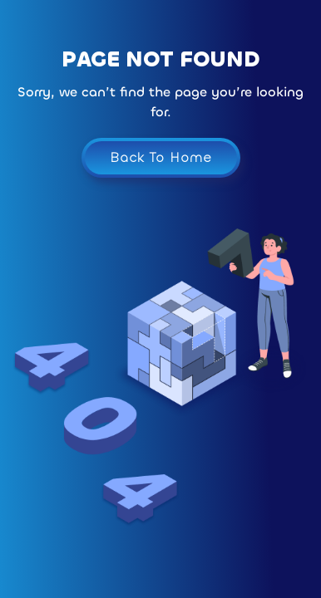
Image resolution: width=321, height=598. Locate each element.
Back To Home (161, 157)
